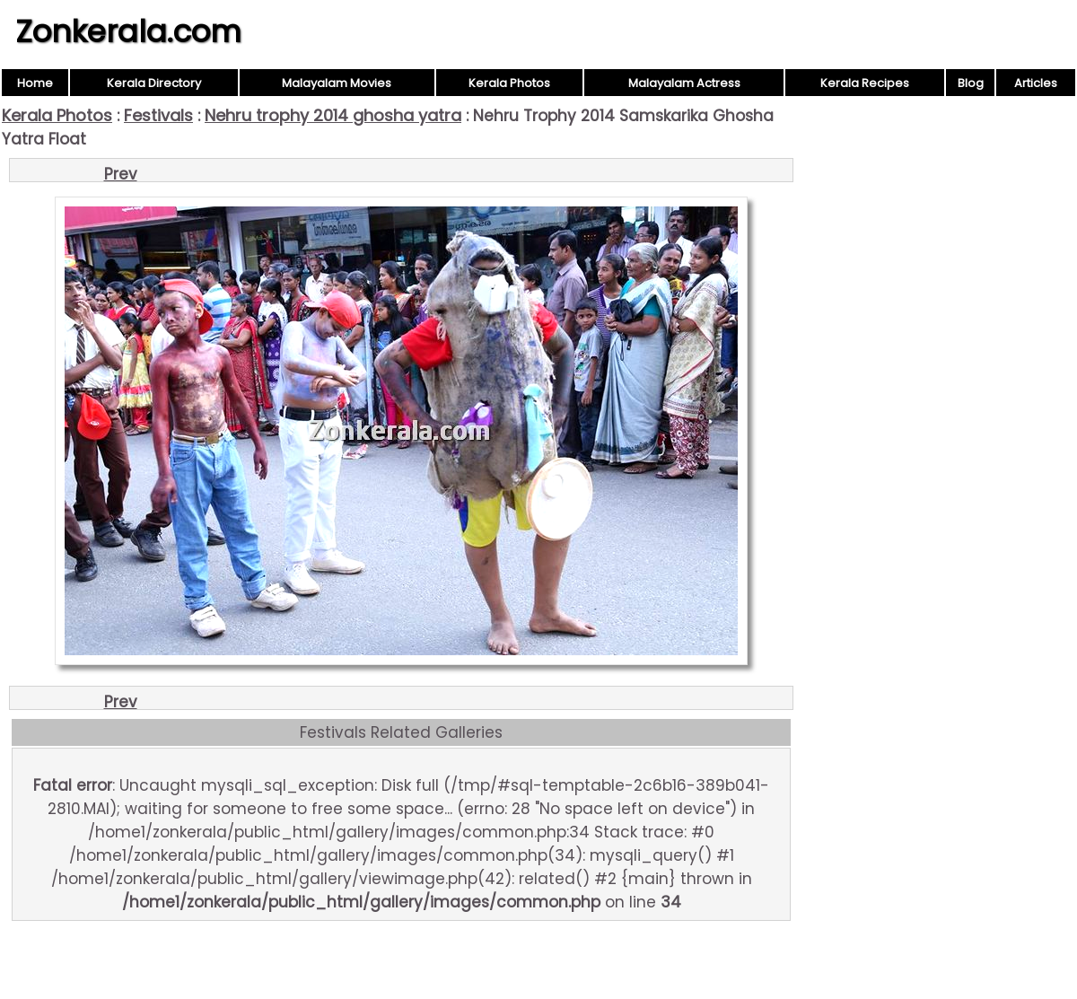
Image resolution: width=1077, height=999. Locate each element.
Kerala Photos (509, 83)
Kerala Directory (154, 83)
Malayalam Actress (684, 83)
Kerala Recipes (864, 83)
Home (35, 83)
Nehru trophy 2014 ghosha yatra (333, 115)
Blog (971, 83)
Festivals (158, 115)
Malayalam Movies (336, 83)
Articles (1035, 83)
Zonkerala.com (128, 31)
